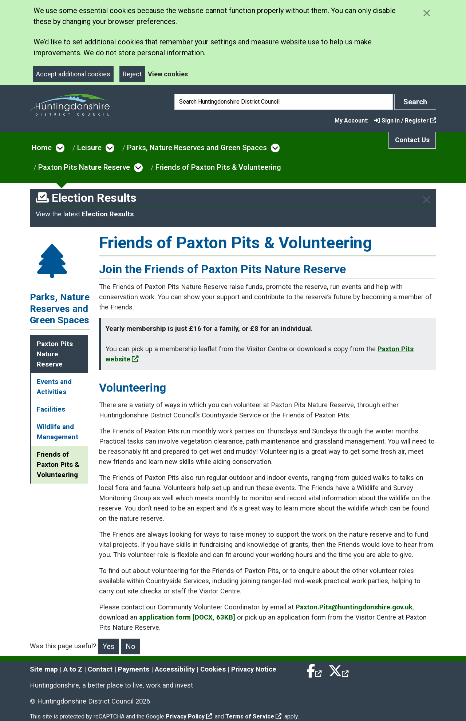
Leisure (89, 147)
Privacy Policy (189, 716)
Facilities (51, 409)
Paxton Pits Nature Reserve (84, 167)
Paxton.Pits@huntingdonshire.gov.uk (354, 607)
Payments (133, 669)
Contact (100, 669)
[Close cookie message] (426, 13)
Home (42, 147)
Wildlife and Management (57, 432)
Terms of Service (253, 716)
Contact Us (412, 140)
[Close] (426, 200)
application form (187, 617)
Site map (44, 669)
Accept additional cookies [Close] (73, 74)
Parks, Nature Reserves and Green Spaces (197, 147)
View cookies (168, 74)
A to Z (72, 669)
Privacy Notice (253, 669)
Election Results (108, 214)
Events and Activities (54, 387)
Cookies (213, 669)
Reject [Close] (132, 74)
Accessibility (175, 669)
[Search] (283, 102)
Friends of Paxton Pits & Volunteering (218, 167)
